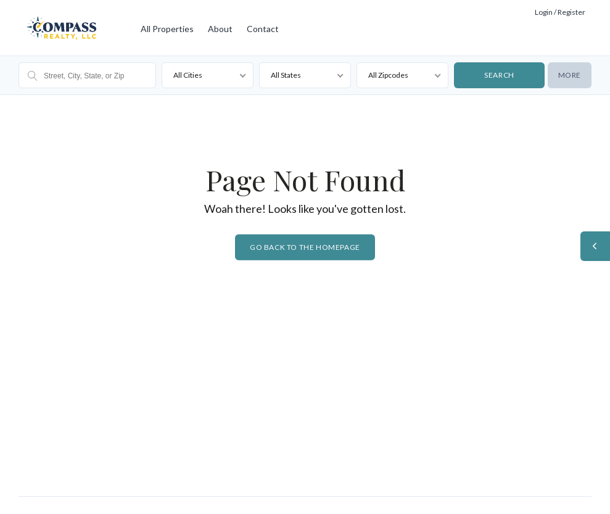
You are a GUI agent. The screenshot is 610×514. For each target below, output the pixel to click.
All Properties (167, 28)
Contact (263, 28)
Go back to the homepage (305, 247)
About (220, 28)
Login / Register (560, 12)
